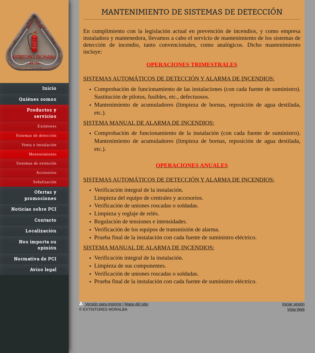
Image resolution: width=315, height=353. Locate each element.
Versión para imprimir (100, 304)
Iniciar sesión (293, 304)
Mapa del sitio (136, 304)
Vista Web (296, 309)
